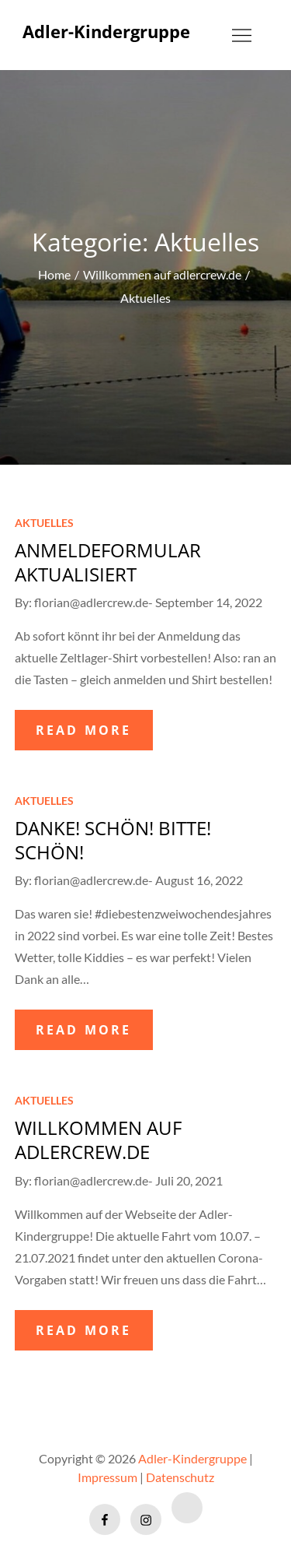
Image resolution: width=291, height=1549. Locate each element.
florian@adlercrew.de (91, 602)
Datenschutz (180, 1477)
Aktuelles (44, 522)
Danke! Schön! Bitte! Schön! (113, 840)
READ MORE (84, 730)
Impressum (107, 1477)
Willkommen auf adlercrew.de (98, 1139)
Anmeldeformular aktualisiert (108, 562)
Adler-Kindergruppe (106, 31)
